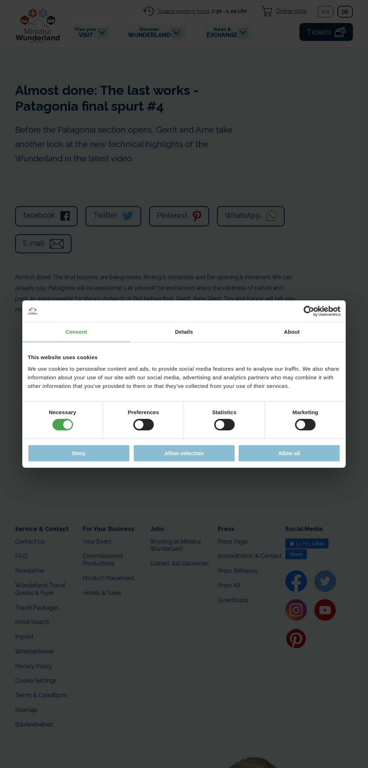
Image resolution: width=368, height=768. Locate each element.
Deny (79, 453)
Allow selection (183, 453)
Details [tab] (184, 332)
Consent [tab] (76, 332)
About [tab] (292, 332)
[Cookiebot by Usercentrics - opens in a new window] (308, 311)
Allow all (289, 453)
